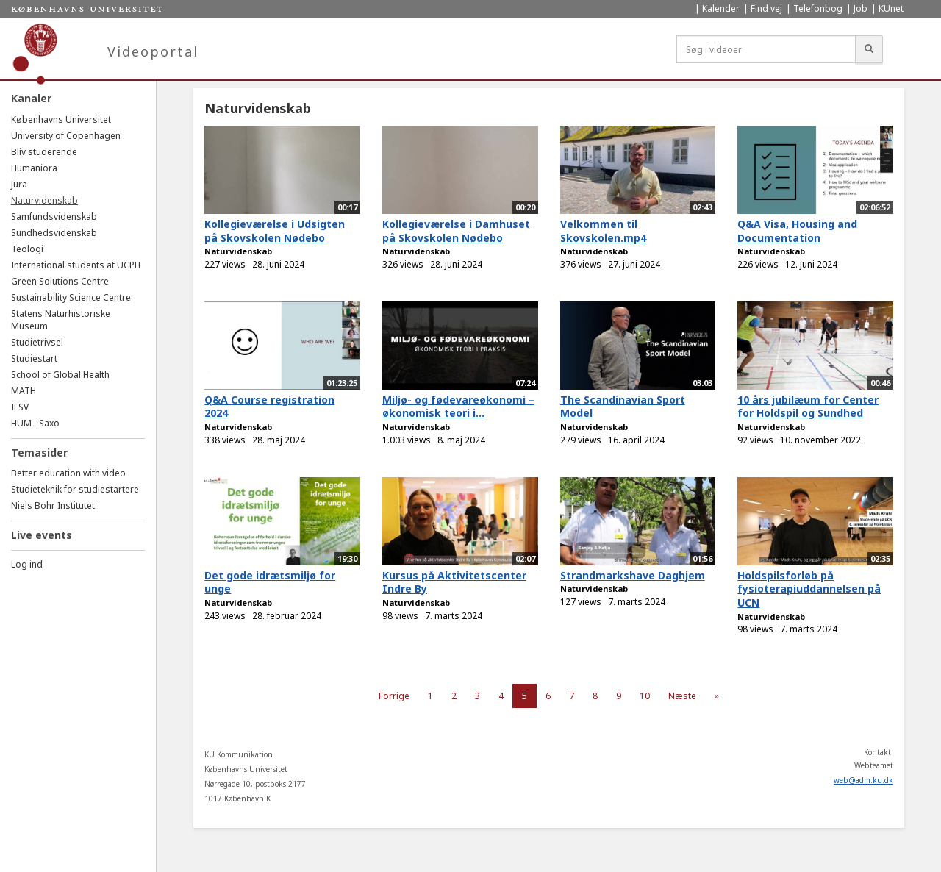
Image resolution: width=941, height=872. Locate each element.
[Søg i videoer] (766, 49)
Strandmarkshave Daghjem (632, 575)
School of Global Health (60, 374)
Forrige (394, 696)
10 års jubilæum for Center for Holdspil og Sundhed (808, 407)
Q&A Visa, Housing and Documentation (797, 231)
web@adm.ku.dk (863, 780)
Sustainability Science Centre (71, 297)
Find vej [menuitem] (766, 8)
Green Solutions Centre (60, 281)
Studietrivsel (37, 342)
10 (645, 696)
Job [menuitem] (860, 8)
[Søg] (869, 49)
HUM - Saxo (35, 423)
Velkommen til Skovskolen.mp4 (603, 231)
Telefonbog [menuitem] (817, 8)
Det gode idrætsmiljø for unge (269, 582)
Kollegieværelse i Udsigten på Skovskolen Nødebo (274, 231)
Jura (19, 184)
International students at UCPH (75, 265)
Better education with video (68, 473)
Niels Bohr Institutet (53, 505)
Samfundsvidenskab (54, 216)
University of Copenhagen (66, 135)
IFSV (20, 407)
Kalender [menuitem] (721, 8)
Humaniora (34, 168)
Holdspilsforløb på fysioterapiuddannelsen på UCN (809, 589)
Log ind (27, 564)
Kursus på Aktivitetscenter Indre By (454, 582)
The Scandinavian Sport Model (622, 407)
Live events (41, 535)
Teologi (27, 249)
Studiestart (34, 358)
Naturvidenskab (44, 200)
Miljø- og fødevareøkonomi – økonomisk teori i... (458, 407)
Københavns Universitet (61, 119)
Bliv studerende (44, 152)
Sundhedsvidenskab (54, 232)
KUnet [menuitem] (891, 8)
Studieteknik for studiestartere (75, 489)
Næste (682, 696)
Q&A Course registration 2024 (269, 407)
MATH (23, 391)
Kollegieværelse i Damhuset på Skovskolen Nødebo (456, 231)
